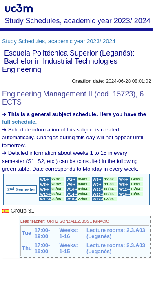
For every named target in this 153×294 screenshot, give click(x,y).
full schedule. (19, 122)
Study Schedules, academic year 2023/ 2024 (58, 41)
